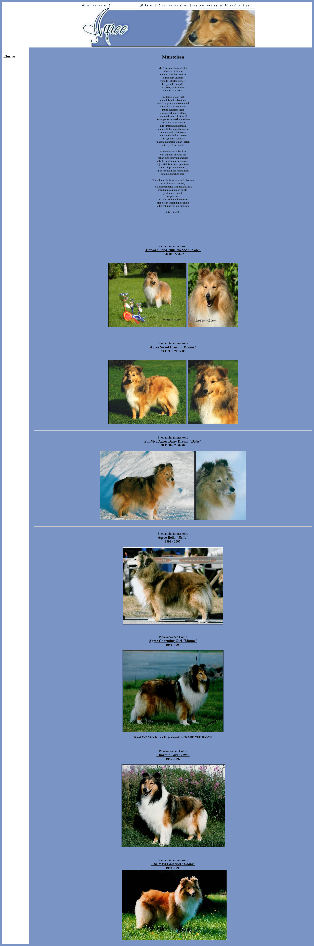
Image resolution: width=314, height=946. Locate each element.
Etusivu (9, 56)
